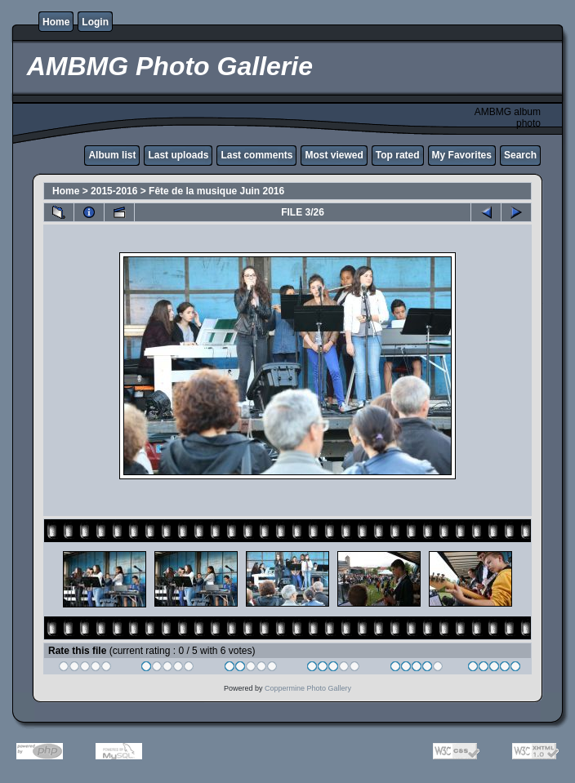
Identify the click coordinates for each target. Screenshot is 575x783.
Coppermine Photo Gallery (308, 688)
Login (95, 22)
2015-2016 (114, 191)
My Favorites (462, 155)
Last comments (256, 155)
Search (520, 155)
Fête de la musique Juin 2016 (216, 191)
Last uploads (178, 155)
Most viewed (334, 155)
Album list (112, 155)
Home (55, 22)
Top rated (398, 155)
